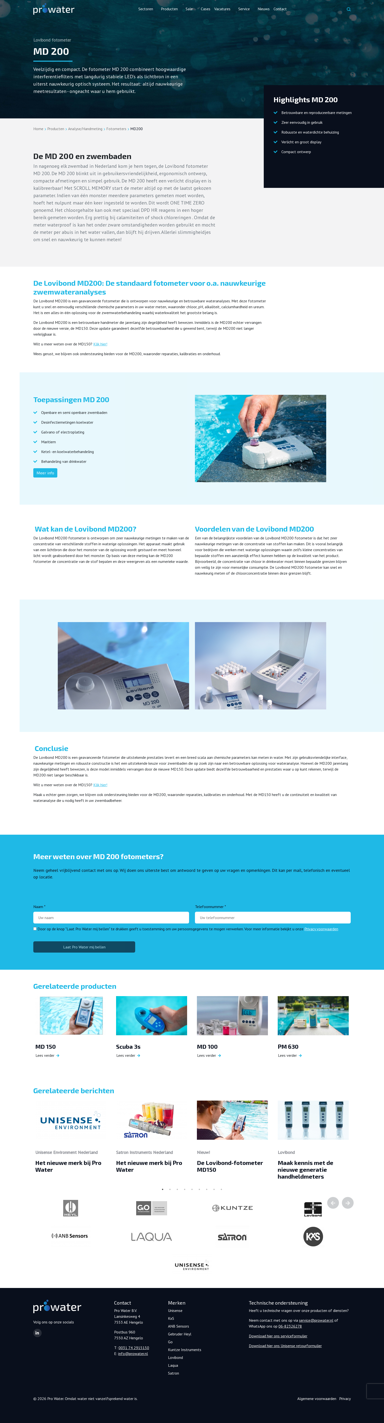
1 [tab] (162, 1189)
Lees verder (45, 1055)
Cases (205, 8)
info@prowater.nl (133, 1353)
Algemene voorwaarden (316, 1398)
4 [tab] (184, 1189)
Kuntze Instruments (184, 1349)
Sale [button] (189, 8)
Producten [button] (169, 8)
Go (170, 1341)
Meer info (45, 472)
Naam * (39, 906)
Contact (280, 8)
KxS (171, 1318)
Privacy (345, 1398)
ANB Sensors (178, 1326)
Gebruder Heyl (179, 1334)
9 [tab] (221, 1189)
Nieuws (264, 8)
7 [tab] (206, 1189)
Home (38, 128)
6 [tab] (199, 1189)
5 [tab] (192, 1189)
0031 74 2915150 (134, 1347)
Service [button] (244, 8)
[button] (37, 1333)
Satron (173, 1373)
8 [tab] (214, 1189)
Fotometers (116, 128)
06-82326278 (290, 1326)
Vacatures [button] (222, 8)
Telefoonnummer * (210, 906)
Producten (55, 128)
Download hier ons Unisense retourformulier (285, 1345)
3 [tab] (177, 1189)
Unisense (175, 1310)
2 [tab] (170, 1189)
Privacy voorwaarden (321, 928)
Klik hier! (100, 344)
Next (348, 1203)
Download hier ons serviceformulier (278, 1335)
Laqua (173, 1365)
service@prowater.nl (316, 1320)
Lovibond (175, 1357)
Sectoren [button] (145, 8)
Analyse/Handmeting (85, 128)
